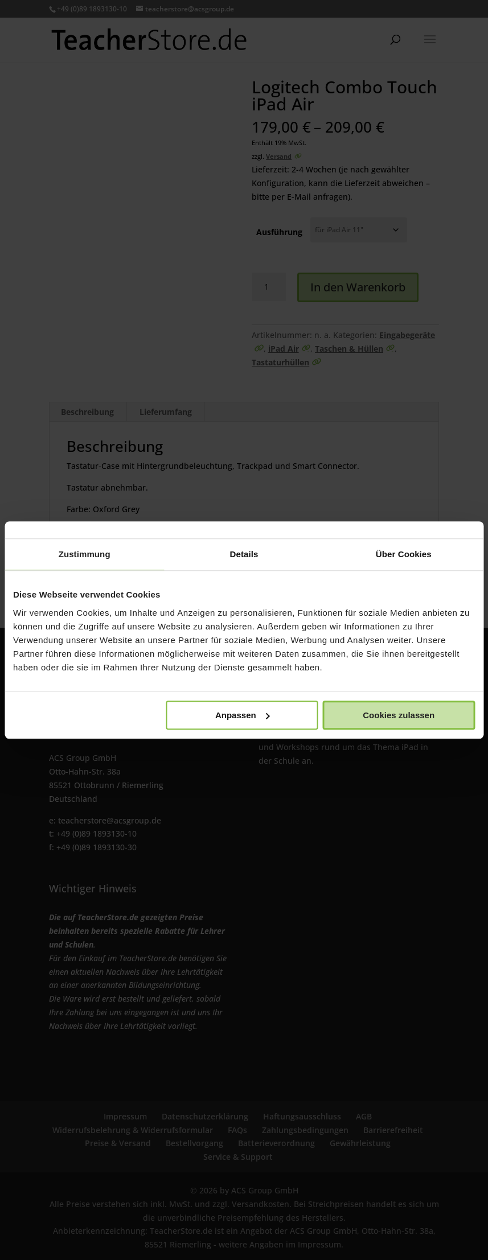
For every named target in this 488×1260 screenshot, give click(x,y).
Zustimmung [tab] (84, 554)
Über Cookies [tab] (404, 554)
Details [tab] (244, 554)
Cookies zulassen (398, 715)
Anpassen (242, 715)
